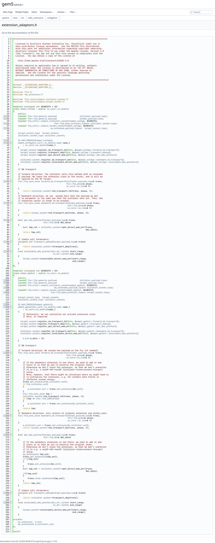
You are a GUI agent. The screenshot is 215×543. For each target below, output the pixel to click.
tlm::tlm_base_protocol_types (71, 123)
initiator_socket (54, 135)
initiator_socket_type (103, 123)
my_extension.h (33, 94)
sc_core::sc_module (58, 109)
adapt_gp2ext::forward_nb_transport (96, 321)
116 (6, 307)
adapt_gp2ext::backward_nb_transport (101, 331)
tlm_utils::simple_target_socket (46, 125)
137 (6, 352)
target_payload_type (91, 118)
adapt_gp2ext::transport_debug (91, 324)
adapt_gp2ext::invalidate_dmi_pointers (114, 333)
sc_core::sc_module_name (48, 143)
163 (6, 415)
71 (6, 203)
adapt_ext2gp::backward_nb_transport (101, 159)
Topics (34, 12)
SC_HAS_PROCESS (26, 140)
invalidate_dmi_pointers (38, 251)
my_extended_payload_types (66, 128)
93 (6, 251)
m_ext (26, 338)
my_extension (30, 454)
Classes (62, 12)
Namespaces (47, 12)
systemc (5, 18)
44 (6, 143)
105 (6, 280)
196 (6, 493)
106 (6, 282)
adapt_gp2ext (27, 273)
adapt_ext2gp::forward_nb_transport (96, 150)
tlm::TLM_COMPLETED (47, 398)
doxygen (47, 541)
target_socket (50, 133)
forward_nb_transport (53, 181)
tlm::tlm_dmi (50, 222)
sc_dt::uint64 (61, 251)
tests (15, 18)
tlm (22, 18)
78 (6, 220)
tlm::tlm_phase (74, 184)
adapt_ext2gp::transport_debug (91, 152)
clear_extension (44, 478)
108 (6, 287)
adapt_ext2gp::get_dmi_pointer (97, 155)
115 (6, 304)
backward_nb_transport (53, 203)
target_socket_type (95, 128)
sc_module (41, 145)
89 (6, 241)
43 (6, 140)
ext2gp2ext (52, 18)
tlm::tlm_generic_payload (42, 116)
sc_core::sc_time (76, 186)
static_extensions (35, 18)
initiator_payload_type (93, 116)
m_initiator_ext (56, 381)
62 (6, 181)
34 (6, 118)
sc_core (29, 145)
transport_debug (43, 241)
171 (6, 435)
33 (6, 116)
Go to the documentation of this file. (20, 32)
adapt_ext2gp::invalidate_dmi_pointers (114, 162)
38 (6, 128)
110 (6, 292)
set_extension (64, 389)
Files (73, 12)
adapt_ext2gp (27, 109)
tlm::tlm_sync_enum (29, 181)
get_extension (38, 381)
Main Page (8, 12)
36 (6, 123)
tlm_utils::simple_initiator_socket (48, 121)
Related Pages (22, 12)
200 (6, 502)
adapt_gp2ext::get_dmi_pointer (97, 326)
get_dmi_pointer (33, 220)
